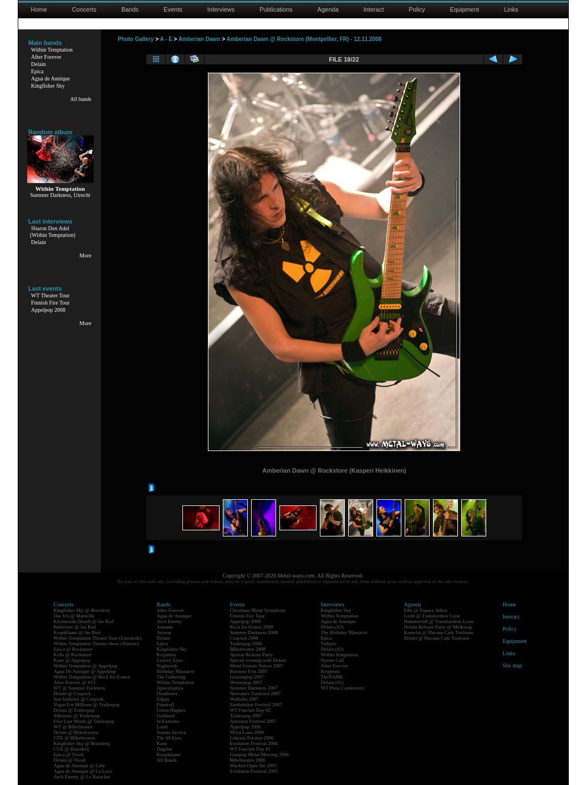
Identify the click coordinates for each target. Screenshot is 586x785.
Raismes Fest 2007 (249, 671)
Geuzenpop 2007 (247, 677)
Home (39, 9)
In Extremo (168, 721)
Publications (275, 9)
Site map (512, 665)
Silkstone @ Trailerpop (77, 715)
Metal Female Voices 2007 (256, 665)
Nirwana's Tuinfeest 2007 (255, 693)
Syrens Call (332, 660)
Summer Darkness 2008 (254, 632)
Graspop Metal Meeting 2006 (259, 754)
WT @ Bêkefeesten (73, 727)
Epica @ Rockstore (73, 649)
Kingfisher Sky (48, 86)
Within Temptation (52, 50)
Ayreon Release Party (251, 654)
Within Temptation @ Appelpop (86, 665)
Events (173, 9)
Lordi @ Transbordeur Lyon (432, 616)
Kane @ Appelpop (72, 660)
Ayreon (164, 632)
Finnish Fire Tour (50, 303)
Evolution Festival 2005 (254, 771)
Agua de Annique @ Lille (79, 765)
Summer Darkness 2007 (254, 688)
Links (511, 9)
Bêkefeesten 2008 (248, 649)
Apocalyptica (170, 688)
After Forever (46, 57)
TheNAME (332, 677)
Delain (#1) (332, 682)
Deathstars (167, 693)
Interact (374, 9)
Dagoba (164, 749)
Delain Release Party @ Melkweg (438, 627)
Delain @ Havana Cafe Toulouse (437, 638)
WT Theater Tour (50, 295)
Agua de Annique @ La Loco (83, 771)
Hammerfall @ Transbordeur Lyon (438, 621)
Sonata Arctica (171, 732)
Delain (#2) (332, 649)
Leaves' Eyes (170, 660)
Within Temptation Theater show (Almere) (96, 643)
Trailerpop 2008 (246, 643)
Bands (130, 9)
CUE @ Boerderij (72, 749)
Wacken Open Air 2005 (253, 765)
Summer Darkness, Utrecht (60, 195)
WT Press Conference (343, 688)
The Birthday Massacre (344, 632)
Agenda (328, 9)
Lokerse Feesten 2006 (252, 738)
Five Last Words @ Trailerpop (84, 721)
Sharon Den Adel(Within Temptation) (52, 231)
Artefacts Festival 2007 (253, 721)
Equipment (465, 9)
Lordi (162, 727)
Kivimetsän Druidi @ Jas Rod (84, 621)
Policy (417, 9)
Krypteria (166, 654)
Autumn (165, 627)
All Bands (167, 760)
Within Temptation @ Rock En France (92, 677)
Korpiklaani (169, 754)
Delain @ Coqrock (72, 693)
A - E (166, 39)
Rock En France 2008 (251, 627)
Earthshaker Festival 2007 (256, 704)
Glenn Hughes (171, 710)
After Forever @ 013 (75, 682)
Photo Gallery (136, 39)
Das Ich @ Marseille (74, 616)
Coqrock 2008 (244, 638)
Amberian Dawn (200, 39)
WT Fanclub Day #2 (250, 710)
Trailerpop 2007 (246, 715)
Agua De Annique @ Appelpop (85, 671)
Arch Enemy (169, 621)
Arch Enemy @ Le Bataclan (82, 776)
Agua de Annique (50, 78)
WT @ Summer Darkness (79, 688)
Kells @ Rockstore (72, 654)
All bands (80, 99)
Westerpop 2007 (246, 682)
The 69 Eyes (169, 738)
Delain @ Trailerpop (74, 710)
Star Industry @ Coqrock (79, 699)
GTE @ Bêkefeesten (74, 738)
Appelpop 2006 (245, 727)
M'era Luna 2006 (247, 732)
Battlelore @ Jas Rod (75, 627)
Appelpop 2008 (48, 310)
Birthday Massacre (176, 671)
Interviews (221, 9)
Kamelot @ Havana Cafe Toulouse (438, 632)
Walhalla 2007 (244, 699)
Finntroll (166, 704)
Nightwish (167, 665)
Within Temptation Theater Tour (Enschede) (98, 638)
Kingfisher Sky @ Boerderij (82, 610)
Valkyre (329, 643)
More (85, 255)
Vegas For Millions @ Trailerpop (87, 704)
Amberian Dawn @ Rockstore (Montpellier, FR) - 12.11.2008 (303, 39)
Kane (162, 743)
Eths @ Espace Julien (425, 610)
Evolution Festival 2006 (254, 743)
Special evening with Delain (258, 660)
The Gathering (171, 677)
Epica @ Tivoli (69, 754)
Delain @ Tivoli (70, 760)
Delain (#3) (332, 627)
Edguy (163, 699)
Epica (37, 71)
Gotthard (166, 715)
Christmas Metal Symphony (258, 610)
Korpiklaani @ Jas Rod (77, 632)
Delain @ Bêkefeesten (76, 732)
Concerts (84, 9)
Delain (38, 64)
